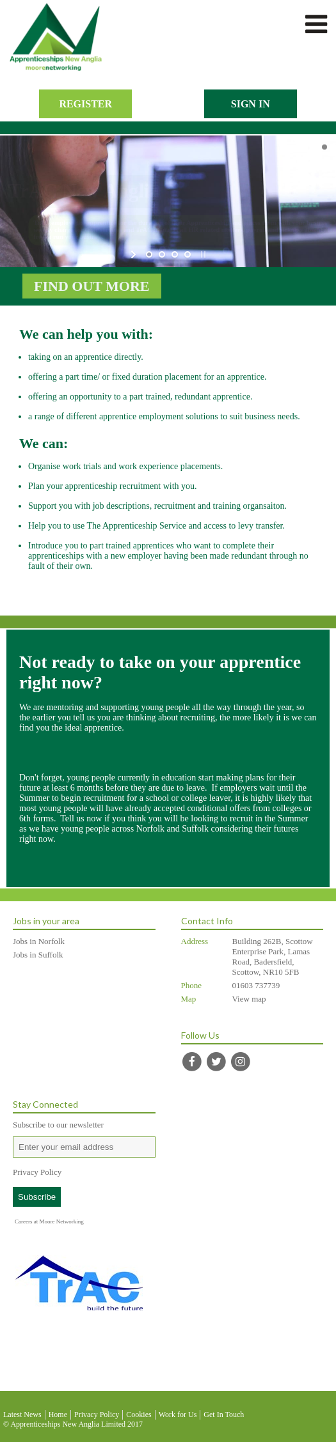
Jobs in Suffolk (38, 954)
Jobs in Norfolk (39, 941)
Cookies (138, 1414)
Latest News (22, 1414)
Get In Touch (224, 1414)
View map (249, 999)
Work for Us (178, 1414)
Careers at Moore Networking (49, 1221)
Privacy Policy (37, 1172)
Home (58, 1414)
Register (85, 103)
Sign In (250, 103)
